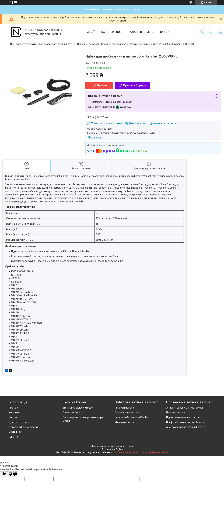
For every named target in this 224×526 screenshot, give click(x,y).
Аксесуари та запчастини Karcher (185, 427)
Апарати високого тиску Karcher (184, 407)
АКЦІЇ (90, 32)
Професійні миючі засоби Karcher (185, 422)
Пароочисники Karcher (127, 412)
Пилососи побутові (88, 44)
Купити (102, 85)
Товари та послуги (25, 44)
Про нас (13, 407)
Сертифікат (15, 431)
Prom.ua (129, 446)
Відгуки (13, 417)
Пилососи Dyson (72, 412)
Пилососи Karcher (125, 407)
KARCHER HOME (140, 32)
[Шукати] (202, 31)
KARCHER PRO (110, 32)
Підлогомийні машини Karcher (132, 417)
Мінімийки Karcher (125, 422)
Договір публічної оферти (23, 427)
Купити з (135, 85)
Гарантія (14, 436)
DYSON (164, 32)
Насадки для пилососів (114, 44)
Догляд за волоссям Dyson (78, 407)
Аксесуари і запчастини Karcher (56, 44)
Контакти (14, 412)
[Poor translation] (12, 474)
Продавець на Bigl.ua (112, 449)
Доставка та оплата (20, 422)
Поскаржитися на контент (126, 452)
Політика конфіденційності (154, 452)
